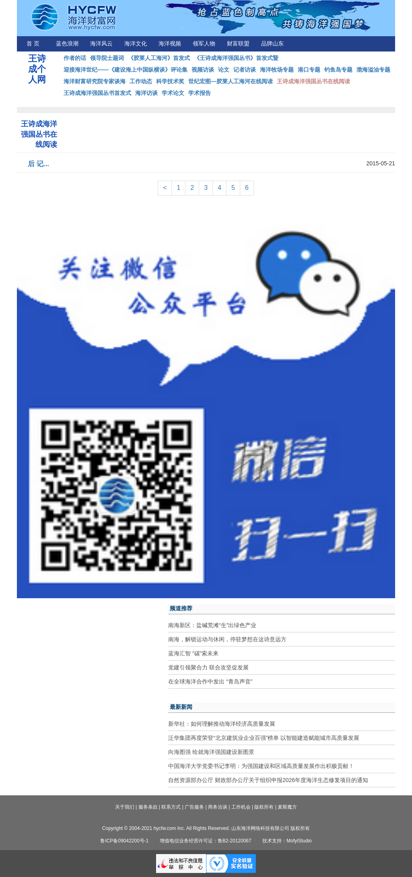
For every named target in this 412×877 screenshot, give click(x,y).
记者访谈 (244, 69)
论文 (223, 69)
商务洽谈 (217, 807)
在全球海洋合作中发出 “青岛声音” (210, 681)
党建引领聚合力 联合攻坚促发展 (208, 667)
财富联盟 (238, 44)
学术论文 (173, 93)
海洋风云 (101, 44)
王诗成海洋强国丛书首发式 (97, 93)
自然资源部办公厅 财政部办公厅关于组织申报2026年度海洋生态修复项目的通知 (268, 780)
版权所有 (264, 807)
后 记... (38, 164)
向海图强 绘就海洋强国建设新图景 (211, 752)
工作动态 (141, 81)
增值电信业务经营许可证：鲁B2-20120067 (205, 841)
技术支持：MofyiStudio (287, 841)
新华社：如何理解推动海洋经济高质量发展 (221, 724)
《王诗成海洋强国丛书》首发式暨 (236, 58)
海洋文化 (135, 44)
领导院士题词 (107, 58)
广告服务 (194, 807)
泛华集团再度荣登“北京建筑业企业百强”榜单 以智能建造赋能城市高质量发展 (263, 738)
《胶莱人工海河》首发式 (159, 58)
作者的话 (75, 58)
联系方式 (171, 807)
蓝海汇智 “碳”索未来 (193, 653)
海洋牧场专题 (277, 69)
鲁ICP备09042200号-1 (124, 841)
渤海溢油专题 (373, 69)
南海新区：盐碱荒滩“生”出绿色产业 (212, 625)
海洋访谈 (146, 93)
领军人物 (204, 44)
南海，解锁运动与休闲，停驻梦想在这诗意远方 (227, 639)
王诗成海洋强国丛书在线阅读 (313, 81)
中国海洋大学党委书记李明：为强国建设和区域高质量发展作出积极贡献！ (261, 766)
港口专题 (309, 69)
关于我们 (124, 807)
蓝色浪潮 (67, 44)
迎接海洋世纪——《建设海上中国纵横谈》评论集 (125, 69)
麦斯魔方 (287, 807)
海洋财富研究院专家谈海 (95, 81)
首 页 (33, 44)
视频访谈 (203, 69)
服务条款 (148, 807)
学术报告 (199, 93)
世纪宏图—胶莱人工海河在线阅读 (230, 81)
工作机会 (241, 807)
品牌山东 (272, 44)
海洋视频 (170, 44)
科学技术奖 (170, 81)
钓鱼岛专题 (338, 69)
